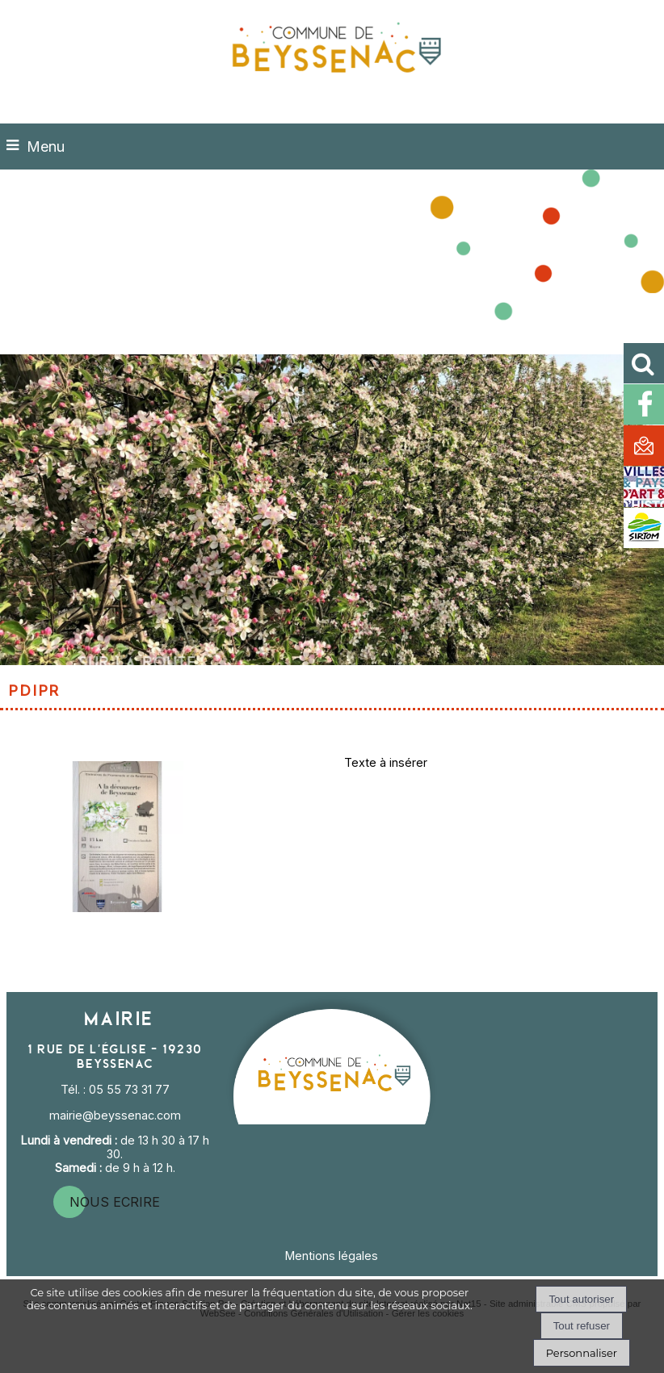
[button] (644, 363)
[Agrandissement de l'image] (117, 908)
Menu (46, 146)
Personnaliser (581, 1352)
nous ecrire (114, 1202)
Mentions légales (331, 1255)
